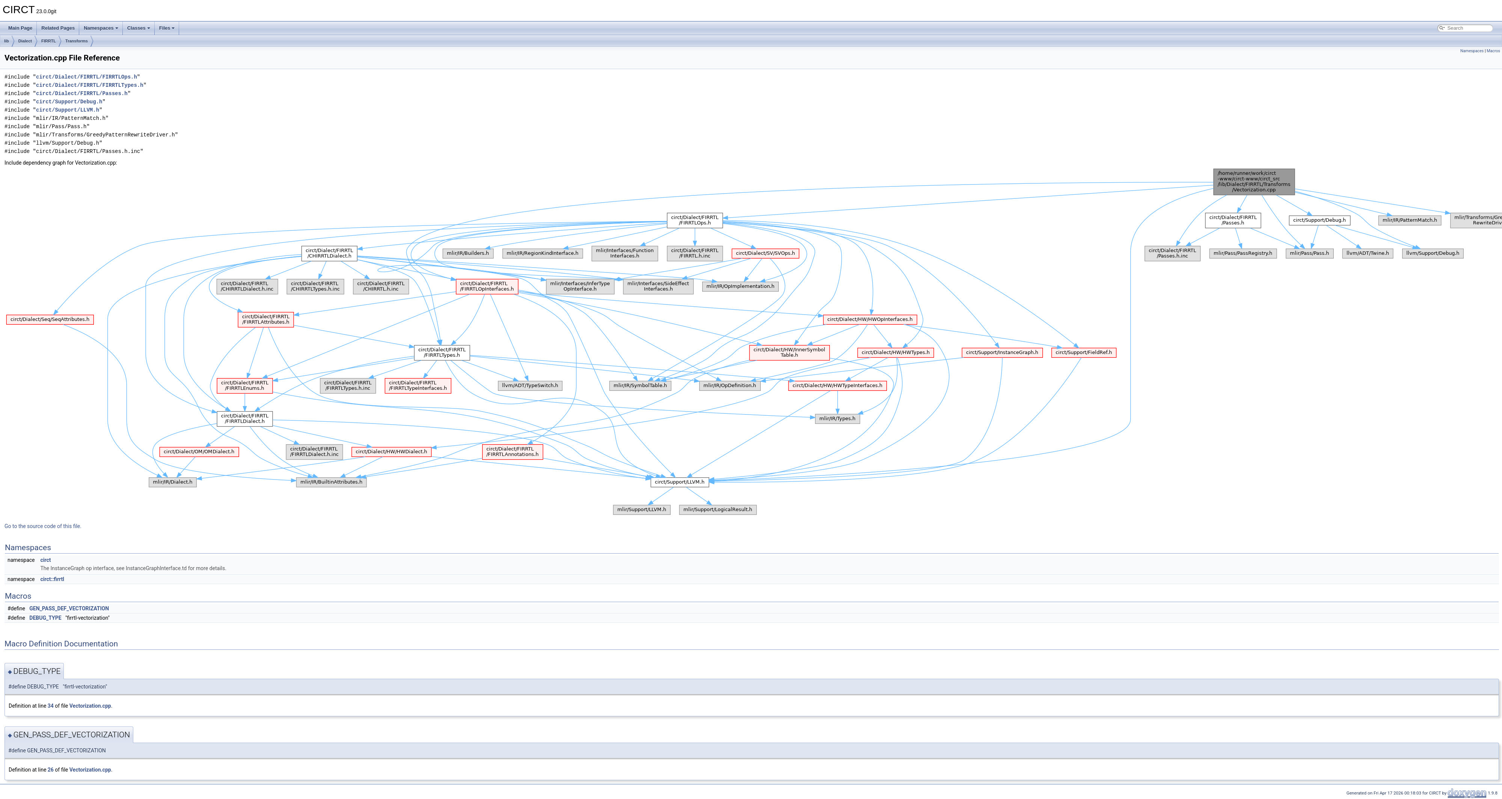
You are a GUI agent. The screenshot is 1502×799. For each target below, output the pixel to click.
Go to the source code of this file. (43, 526)
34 (51, 706)
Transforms (76, 41)
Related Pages (58, 28)
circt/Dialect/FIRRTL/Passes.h (82, 93)
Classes (138, 28)
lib (6, 41)
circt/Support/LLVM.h (67, 109)
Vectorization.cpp (90, 706)
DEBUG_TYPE (45, 618)
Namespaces (101, 28)
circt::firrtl (52, 579)
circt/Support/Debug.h (69, 101)
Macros (1493, 50)
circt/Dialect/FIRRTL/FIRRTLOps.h (86, 76)
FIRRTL (48, 41)
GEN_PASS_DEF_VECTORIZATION (69, 608)
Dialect (25, 41)
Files (167, 28)
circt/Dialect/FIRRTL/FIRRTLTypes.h (89, 85)
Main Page (20, 28)
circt (45, 560)
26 (51, 770)
